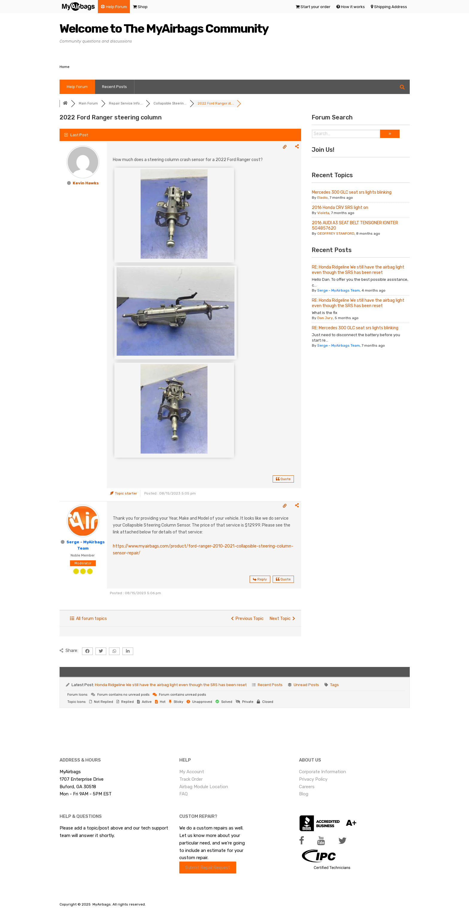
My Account (191, 771)
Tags (334, 685)
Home (64, 67)
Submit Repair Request (207, 867)
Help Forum (116, 6)
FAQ (183, 794)
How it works (353, 6)
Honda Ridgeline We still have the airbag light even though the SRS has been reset (171, 685)
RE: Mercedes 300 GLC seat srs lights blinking (355, 327)
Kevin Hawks (86, 183)
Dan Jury (325, 318)
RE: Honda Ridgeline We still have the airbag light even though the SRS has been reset (358, 270)
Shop (143, 6)
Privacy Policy (313, 779)
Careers (307, 786)
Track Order (191, 779)
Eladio (322, 197)
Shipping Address (390, 6)
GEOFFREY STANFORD (335, 233)
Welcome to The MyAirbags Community (164, 29)
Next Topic (282, 618)
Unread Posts (306, 685)
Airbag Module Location (203, 786)
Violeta (323, 213)
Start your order (315, 6)
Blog (303, 794)
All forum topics (88, 618)
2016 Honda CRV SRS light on (340, 207)
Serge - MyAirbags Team (338, 290)
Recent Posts (114, 86)
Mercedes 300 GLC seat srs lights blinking (351, 192)
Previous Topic (247, 618)
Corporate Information (322, 771)
